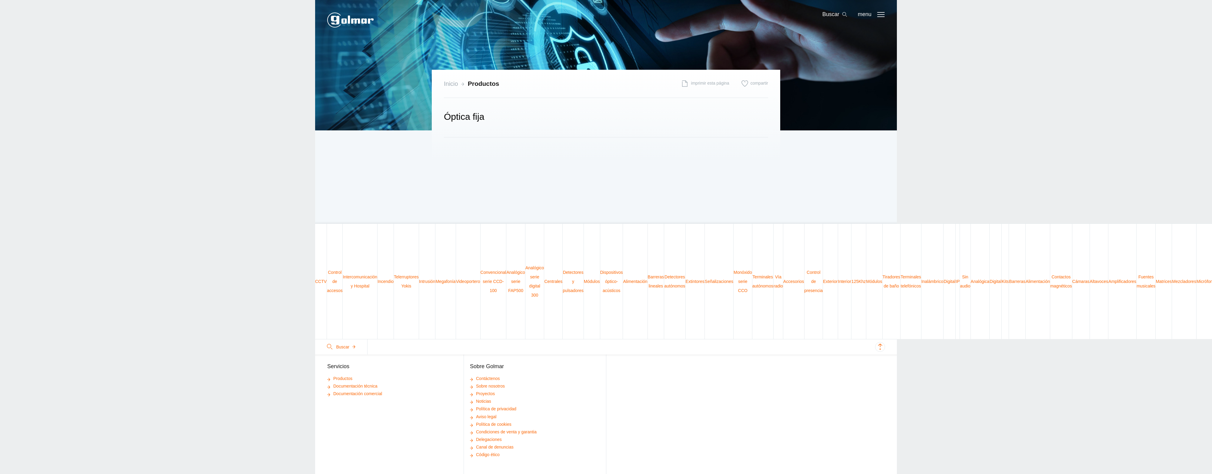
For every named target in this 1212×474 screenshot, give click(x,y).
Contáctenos (485, 378)
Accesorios (793, 281)
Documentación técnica (352, 386)
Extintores (695, 281)
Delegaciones (486, 439)
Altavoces (1099, 281)
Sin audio (965, 281)
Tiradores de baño (892, 281)
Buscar (341, 347)
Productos (483, 83)
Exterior (830, 281)
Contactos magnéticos (1061, 281)
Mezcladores (1184, 281)
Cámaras (1081, 281)
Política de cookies (490, 424)
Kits (1005, 281)
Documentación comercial (354, 393)
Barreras (1017, 281)
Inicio (451, 83)
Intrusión (427, 281)
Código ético (485, 454)
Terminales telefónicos (911, 281)
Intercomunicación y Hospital (360, 281)
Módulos (592, 281)
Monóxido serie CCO (743, 281)
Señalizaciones (719, 281)
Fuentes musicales (1146, 281)
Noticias (480, 401)
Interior (844, 281)
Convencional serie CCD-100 (493, 281)
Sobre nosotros (487, 386)
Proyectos (482, 393)
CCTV (321, 281)
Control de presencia (813, 281)
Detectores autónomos (674, 281)
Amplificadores (1122, 281)
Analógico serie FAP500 (515, 281)
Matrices (1164, 281)
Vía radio (778, 281)
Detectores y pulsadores (573, 281)
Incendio (386, 281)
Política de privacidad (493, 408)
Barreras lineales (656, 281)
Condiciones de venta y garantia (503, 431)
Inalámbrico (932, 281)
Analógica (980, 281)
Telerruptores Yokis (406, 281)
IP (958, 281)
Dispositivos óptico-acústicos (611, 281)
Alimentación (635, 281)
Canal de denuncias (492, 447)
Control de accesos (334, 281)
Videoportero (468, 281)
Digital (949, 281)
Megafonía (445, 281)
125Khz (858, 281)
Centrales (553, 281)
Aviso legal (483, 416)
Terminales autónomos (762, 281)
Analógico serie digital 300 (534, 281)
